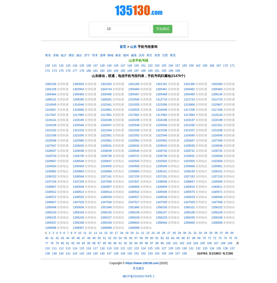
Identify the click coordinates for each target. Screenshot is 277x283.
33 (200, 233)
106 (209, 243)
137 (95, 65)
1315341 (106, 104)
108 (223, 243)
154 (157, 253)
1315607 (217, 104)
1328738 (161, 156)
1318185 (78, 120)
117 (95, 248)
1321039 (50, 135)
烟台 (79, 55)
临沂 (63, 55)
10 (79, 233)
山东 (133, 46)
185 (122, 70)
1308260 (78, 99)
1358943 (134, 222)
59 (146, 238)
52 (109, 238)
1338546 (161, 181)
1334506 (134, 166)
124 (143, 248)
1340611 (217, 186)
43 (62, 238)
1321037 (189, 130)
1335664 (106, 171)
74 (225, 238)
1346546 (217, 197)
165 (205, 65)
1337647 (134, 181)
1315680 (78, 109)
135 (81, 65)
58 (141, 238)
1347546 (217, 202)
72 (214, 238)
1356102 (217, 207)
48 (88, 238)
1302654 (78, 89)
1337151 (161, 176)
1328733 (50, 156)
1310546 (134, 99)
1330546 (78, 161)
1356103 (50, 212)
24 (153, 233)
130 (47, 65)
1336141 (161, 171)
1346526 (106, 197)
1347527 (134, 202)
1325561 (106, 140)
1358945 (189, 222)
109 (230, 243)
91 (120, 243)
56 (130, 238)
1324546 (217, 135)
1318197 (189, 120)
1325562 (134, 140)
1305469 (189, 94)
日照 (165, 55)
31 (189, 233)
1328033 (161, 145)
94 (136, 243)
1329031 (189, 156)
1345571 (217, 191)
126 (157, 248)
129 (177, 248)
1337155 (78, 181)
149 (122, 253)
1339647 (50, 186)
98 (157, 243)
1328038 (78, 150)
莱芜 (173, 55)
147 (122, 65)
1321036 (161, 130)
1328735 (78, 156)
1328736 (106, 156)
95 (141, 243)
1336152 (50, 176)
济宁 (87, 55)
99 (162, 243)
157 (177, 65)
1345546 (161, 191)
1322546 (161, 135)
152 (150, 65)
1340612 (50, 191)
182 (102, 70)
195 (163, 70)
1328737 (134, 156)
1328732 (217, 150)
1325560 (78, 140)
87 (99, 243)
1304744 (106, 89)
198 (170, 70)
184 (116, 70)
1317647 (50, 114)
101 (175, 243)
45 (73, 238)
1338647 (189, 181)
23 (148, 233)
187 (136, 70)
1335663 (78, 171)
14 (100, 233)
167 (218, 65)
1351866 (134, 207)
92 (125, 243)
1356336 (217, 217)
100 (168, 243)
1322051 (106, 135)
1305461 (161, 89)
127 (163, 248)
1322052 (134, 135)
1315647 (50, 109)
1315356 (161, 104)
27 (169, 233)
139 (109, 65)
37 (221, 233)
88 (104, 243)
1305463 (217, 89)
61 (157, 238)
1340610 (189, 186)
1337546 (106, 181)
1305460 (134, 89)
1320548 (134, 125)
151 (143, 65)
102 (182, 243)
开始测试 (162, 29)
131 (54, 65)
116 (88, 248)
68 (193, 238)
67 (188, 238)
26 (163, 233)
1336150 (189, 171)
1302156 (50, 89)
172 (47, 70)
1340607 (106, 186)
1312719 (161, 99)
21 (137, 233)
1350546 (50, 207)
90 (115, 243)
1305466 (106, 94)
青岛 (48, 55)
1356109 (217, 212)
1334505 (106, 166)
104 (195, 243)
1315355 (134, 104)
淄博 (102, 55)
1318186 (106, 120)
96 (146, 243)
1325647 (189, 140)
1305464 (50, 94)
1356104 (78, 212)
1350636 (78, 207)
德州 (126, 55)
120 (116, 248)
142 (74, 253)
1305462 (189, 89)
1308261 (106, 99)
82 (73, 243)
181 (95, 70)
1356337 (50, 222)
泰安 (118, 55)
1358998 (106, 227)
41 (52, 238)
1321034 (106, 130)
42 (57, 238)
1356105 (106, 212)
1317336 (189, 109)
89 (109, 243)
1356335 (189, 217)
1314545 (50, 104)
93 (130, 243)
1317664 (189, 114)
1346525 (78, 197)
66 (183, 238)
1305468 (161, 94)
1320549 (161, 125)
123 (136, 248)
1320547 (106, 125)
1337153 (217, 176)
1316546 (161, 109)
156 (170, 65)
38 (226, 233)
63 (167, 238)
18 (121, 233)
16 (111, 233)
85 (88, 243)
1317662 (134, 114)
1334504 (78, 166)
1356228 (134, 217)
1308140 (217, 94)
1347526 (106, 202)
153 (157, 65)
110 (47, 248)
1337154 (50, 181)
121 (122, 248)
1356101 (189, 207)
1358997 (78, 227)
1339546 (217, 181)
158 (184, 65)
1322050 (78, 135)
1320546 (78, 125)
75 (230, 238)
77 (46, 243)
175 (61, 70)
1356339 (106, 222)
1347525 (78, 202)
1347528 (161, 202)
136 (88, 65)
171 (232, 65)
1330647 (106, 161)
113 (68, 248)
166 (211, 65)
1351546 (106, 207)
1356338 (78, 222)
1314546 (78, 104)
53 (115, 238)
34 (205, 233)
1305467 (134, 94)
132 (61, 65)
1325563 (161, 140)
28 (174, 233)
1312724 (189, 99)
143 (81, 253)
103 (188, 243)
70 (204, 238)
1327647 (50, 145)
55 (125, 238)
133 (68, 65)
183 (109, 70)
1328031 (106, 145)
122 (129, 248)
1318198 (217, 120)
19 (126, 233)
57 (136, 238)
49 (94, 238)
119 (109, 248)
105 (202, 243)
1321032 (50, 130)
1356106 (134, 212)
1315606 (189, 104)
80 (62, 243)
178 (81, 70)
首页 (123, 46)
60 (151, 238)
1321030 (189, 125)
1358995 (217, 222)
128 (170, 248)
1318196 (161, 120)
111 (54, 248)
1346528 (161, 197)
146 (102, 253)
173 (54, 70)
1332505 (189, 161)
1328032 (134, 145)
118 (102, 248)
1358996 (50, 227)
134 (74, 65)
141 (68, 253)
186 (129, 70)
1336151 (217, 171)
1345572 (50, 197)
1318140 (217, 114)
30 (184, 233)
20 (132, 233)
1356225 (50, 217)
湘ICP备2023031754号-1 (138, 276)
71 (209, 238)
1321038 (217, 130)
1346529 (189, 197)
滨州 (141, 55)
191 (157, 70)
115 (81, 248)
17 (116, 233)
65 (178, 238)
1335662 (50, 171)
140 (61, 253)
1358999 (134, 227)
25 (158, 233)
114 (74, 248)
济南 (56, 55)
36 (216, 233)
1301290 (134, 84)
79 (57, 243)
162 (198, 65)
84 (83, 243)
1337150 (134, 176)
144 (88, 253)
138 (102, 65)
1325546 (50, 140)
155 (163, 65)
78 (52, 243)
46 (78, 238)
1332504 (161, 161)
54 (120, 238)
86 (94, 243)
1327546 (217, 140)
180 (88, 70)
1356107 (161, 212)
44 (67, 238)
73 (220, 238)
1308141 (50, 99)
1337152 (189, 176)
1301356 (189, 84)
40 (46, 238)
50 (99, 238)
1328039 (106, 150)
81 (67, 243)
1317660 (78, 114)
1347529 (189, 202)
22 (142, 233)
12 (90, 233)
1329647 (50, 161)
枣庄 (149, 55)
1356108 (189, 212)
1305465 (78, 94)
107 (216, 243)
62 (162, 238)
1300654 (78, 84)
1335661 (217, 166)
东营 (157, 55)
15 (106, 233)
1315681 (106, 109)
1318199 (50, 125)
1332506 (217, 161)
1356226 (78, 217)
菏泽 (95, 55)
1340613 (78, 191)
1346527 (134, 197)
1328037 (50, 150)
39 (232, 233)
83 (78, 243)
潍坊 (71, 55)
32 (195, 233)
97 (151, 243)
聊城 (110, 55)
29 (179, 233)
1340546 (78, 186)
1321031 (217, 125)
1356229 (161, 217)
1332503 (134, 161)
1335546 (161, 166)
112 (61, 248)
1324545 (189, 135)
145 (116, 65)
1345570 (189, 191)
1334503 (50, 166)
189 (150, 70)
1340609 (161, 186)
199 (177, 70)
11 (85, 233)
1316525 (134, 109)
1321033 (78, 130)
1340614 (106, 191)
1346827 (50, 202)
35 (211, 233)
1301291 (161, 84)
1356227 (106, 217)
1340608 (134, 186)
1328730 (161, 150)
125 (150, 248)
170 (225, 65)
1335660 (189, 166)
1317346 (217, 109)
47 (83, 238)
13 (95, 233)
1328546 (134, 150)
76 (235, 238)
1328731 (189, 150)
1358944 (161, 222)
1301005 (106, 84)
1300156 (50, 84)
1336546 (78, 176)
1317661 (106, 114)
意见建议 (138, 268)
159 (191, 65)
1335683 (134, 171)
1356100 (161, 207)
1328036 (217, 145)
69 (199, 238)
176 (68, 70)
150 (136, 65)
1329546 (217, 156)
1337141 (106, 176)
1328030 (78, 145)
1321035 (134, 130)
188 (143, 70)
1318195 (134, 120)
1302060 (217, 84)
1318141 (50, 120)
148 (129, 65)
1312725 (217, 99)
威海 (134, 55)
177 (74, 70)
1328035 (189, 145)
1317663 (161, 114)
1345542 (134, 191)
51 (104, 238)
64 (172, 238)
